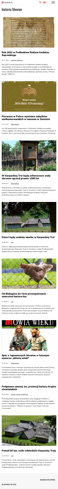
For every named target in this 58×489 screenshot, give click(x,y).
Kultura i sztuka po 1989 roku (19, 394)
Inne (12, 242)
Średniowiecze (15, 124)
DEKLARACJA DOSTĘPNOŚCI (47, 480)
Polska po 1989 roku (17, 60)
